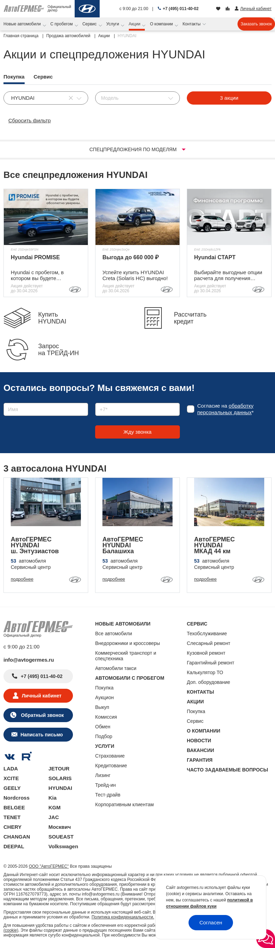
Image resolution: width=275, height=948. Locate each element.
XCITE (11, 778)
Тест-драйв (107, 795)
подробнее (22, 579)
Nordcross (16, 798)
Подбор (103, 736)
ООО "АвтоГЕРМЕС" (49, 866)
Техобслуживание (207, 633)
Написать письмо (41, 734)
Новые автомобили (22, 24)
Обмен (102, 726)
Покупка (104, 687)
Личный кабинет (41, 695)
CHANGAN (16, 837)
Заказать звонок (256, 24)
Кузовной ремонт (206, 653)
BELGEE (14, 807)
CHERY (12, 827)
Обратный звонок (41, 715)
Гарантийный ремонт (210, 662)
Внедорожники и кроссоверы (127, 643)
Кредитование (111, 765)
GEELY (11, 788)
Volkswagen (63, 846)
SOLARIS (60, 778)
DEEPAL (13, 846)
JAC (54, 817)
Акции (135, 24)
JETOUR (59, 768)
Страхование (110, 756)
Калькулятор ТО (205, 672)
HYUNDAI (60, 788)
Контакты (192, 24)
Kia (53, 798)
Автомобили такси (115, 668)
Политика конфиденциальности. (123, 917)
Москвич (60, 827)
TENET (11, 817)
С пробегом (62, 24)
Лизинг (102, 775)
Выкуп (102, 707)
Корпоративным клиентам (124, 804)
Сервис (90, 24)
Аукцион (104, 697)
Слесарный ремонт (208, 643)
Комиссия (106, 717)
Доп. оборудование (208, 682)
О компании (162, 24)
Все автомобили (113, 633)
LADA (10, 768)
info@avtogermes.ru (28, 660)
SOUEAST (61, 837)
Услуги (113, 24)
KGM (55, 807)
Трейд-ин (105, 785)
